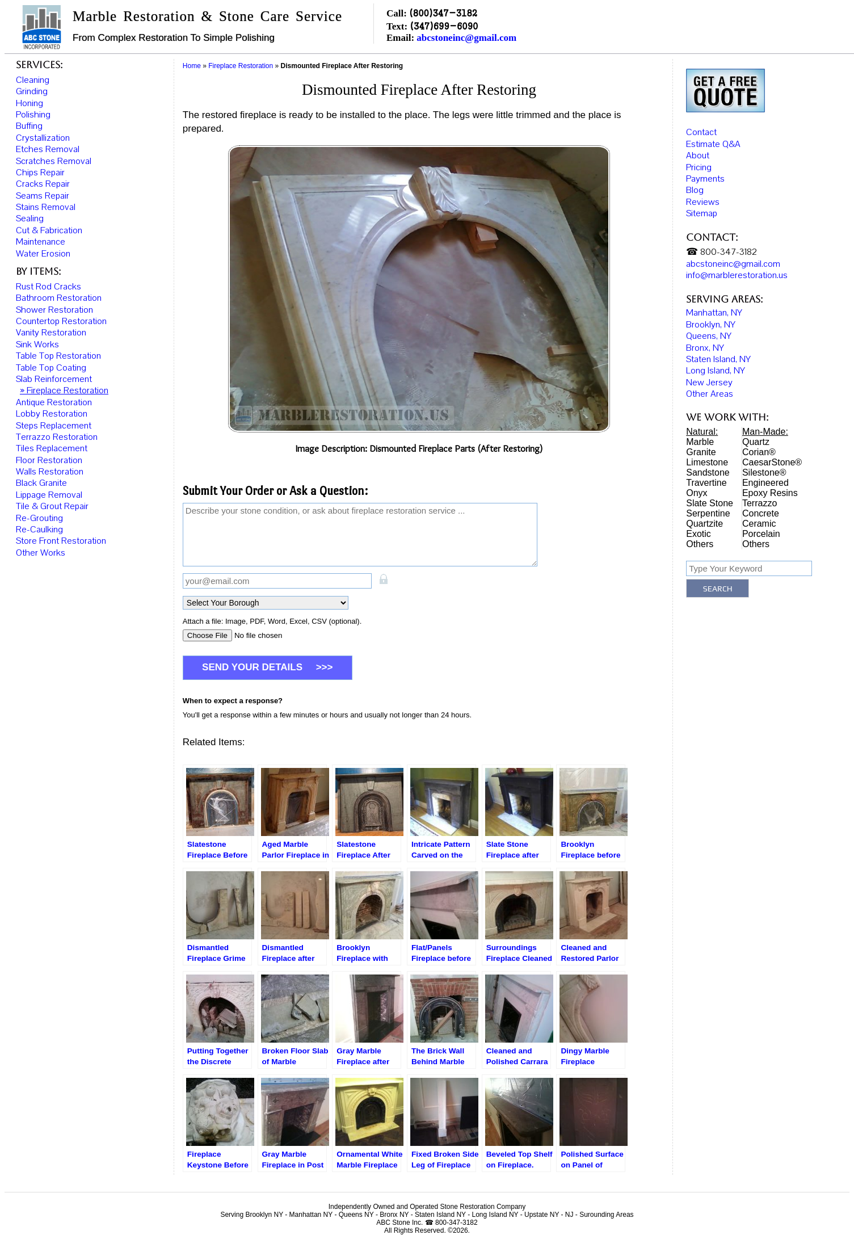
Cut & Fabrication (49, 230)
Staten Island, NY (718, 363)
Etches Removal (47, 149)
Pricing (699, 171)
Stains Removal (45, 207)
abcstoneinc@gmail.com (466, 37)
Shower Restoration (54, 310)
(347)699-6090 (444, 25)
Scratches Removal (53, 161)
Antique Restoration (54, 402)
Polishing (33, 114)
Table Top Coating (51, 368)
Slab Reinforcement (54, 379)
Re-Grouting (39, 518)
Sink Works (37, 344)
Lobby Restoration (51, 414)
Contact (701, 137)
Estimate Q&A (713, 148)
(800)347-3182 (443, 12)
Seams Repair (42, 196)
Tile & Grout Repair (52, 506)
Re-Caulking (39, 529)
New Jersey (709, 386)
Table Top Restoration (58, 356)
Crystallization (43, 138)
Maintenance (40, 242)
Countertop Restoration (61, 321)
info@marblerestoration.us (737, 280)
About (697, 160)
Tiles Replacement (51, 448)
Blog (695, 194)
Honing (29, 103)
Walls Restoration (49, 471)
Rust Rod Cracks (48, 286)
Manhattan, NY (714, 317)
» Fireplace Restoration (64, 390)
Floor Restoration (49, 460)
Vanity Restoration (51, 332)
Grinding (32, 91)
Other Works (40, 553)
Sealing (30, 218)
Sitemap (701, 218)
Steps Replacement (53, 425)
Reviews (703, 206)
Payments (705, 183)
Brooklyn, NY (710, 328)
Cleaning (32, 80)
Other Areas (709, 398)
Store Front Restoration (61, 541)
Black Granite (41, 483)
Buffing (29, 126)
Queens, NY (708, 340)
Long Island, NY (715, 375)
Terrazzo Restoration (57, 437)
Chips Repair (40, 172)
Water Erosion (43, 253)
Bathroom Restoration (59, 298)
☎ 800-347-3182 (721, 256)
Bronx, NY (705, 352)
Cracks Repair (43, 184)
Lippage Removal (49, 495)
